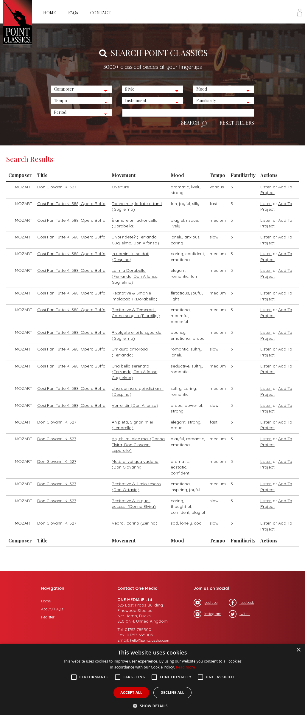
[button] (152, 705)
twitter (239, 614)
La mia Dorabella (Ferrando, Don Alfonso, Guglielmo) (135, 276)
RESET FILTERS (237, 122)
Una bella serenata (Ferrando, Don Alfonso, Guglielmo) (135, 371)
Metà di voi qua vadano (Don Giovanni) (135, 464)
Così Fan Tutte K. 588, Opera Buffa (71, 203)
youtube (205, 603)
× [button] (298, 650)
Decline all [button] (172, 692)
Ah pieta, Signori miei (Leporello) (132, 425)
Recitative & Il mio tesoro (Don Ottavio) (136, 486)
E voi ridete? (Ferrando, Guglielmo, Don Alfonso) (135, 240)
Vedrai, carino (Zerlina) (134, 523)
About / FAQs (52, 609)
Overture (120, 187)
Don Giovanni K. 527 (56, 187)
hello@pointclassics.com (149, 640)
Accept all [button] (131, 692)
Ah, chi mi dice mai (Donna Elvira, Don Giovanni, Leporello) (138, 444)
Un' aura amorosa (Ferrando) (130, 352)
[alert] (152, 679)
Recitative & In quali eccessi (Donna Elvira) (134, 503)
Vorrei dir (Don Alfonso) (135, 405)
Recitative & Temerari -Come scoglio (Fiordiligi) (136, 312)
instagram (207, 614)
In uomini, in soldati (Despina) (130, 256)
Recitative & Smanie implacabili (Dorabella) (134, 296)
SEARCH (194, 124)
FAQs (73, 12)
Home (46, 601)
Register (48, 617)
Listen (266, 187)
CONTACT (100, 12)
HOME (49, 12)
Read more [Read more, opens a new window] (185, 667)
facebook (241, 603)
